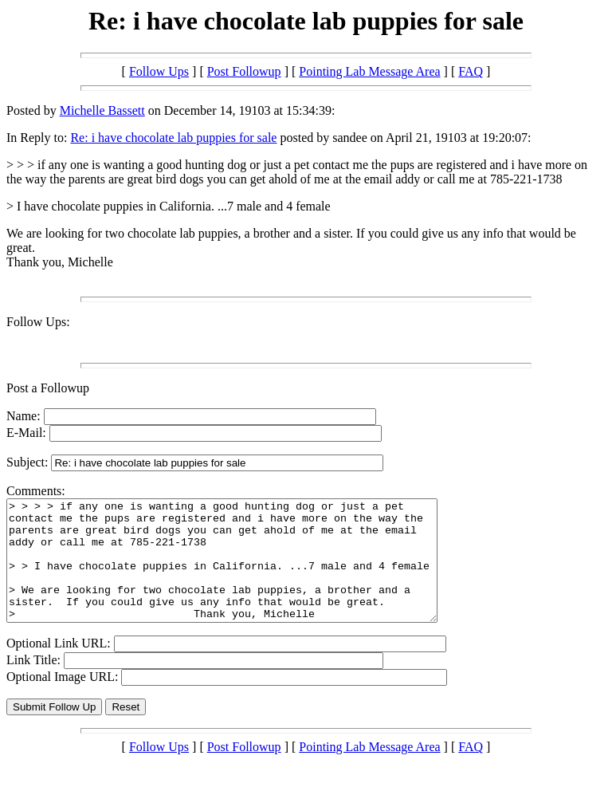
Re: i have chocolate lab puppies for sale (173, 137)
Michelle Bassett (102, 110)
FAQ (470, 71)
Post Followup (244, 71)
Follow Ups (159, 71)
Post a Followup (47, 388)
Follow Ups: (38, 322)
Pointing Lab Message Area (369, 71)
